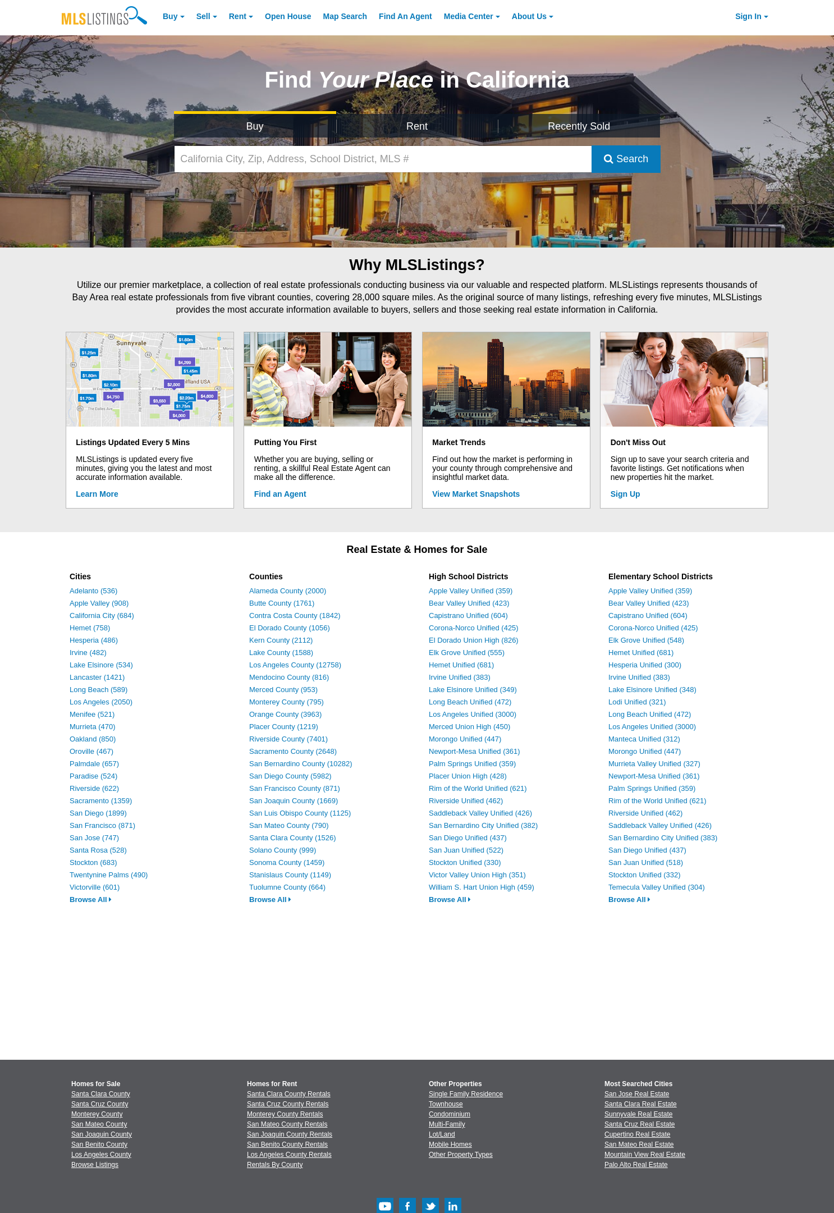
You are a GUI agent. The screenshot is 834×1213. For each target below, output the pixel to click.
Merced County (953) (283, 689)
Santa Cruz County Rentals (287, 1104)
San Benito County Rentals (287, 1144)
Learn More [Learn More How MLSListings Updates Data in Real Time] (97, 493)
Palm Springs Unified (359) (472, 763)
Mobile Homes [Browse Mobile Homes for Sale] (450, 1144)
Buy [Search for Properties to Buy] (255, 126)
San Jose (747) (94, 838)
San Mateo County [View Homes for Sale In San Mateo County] (99, 1124)
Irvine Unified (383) (460, 677)
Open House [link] (288, 16)
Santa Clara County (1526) (292, 838)
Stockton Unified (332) (644, 875)
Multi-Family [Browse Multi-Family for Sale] (447, 1124)
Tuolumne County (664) (287, 887)
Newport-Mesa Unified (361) (474, 751)
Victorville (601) (95, 887)
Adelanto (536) (93, 591)
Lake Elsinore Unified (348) (652, 689)
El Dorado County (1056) (289, 628)
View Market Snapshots (476, 493)
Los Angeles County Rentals (289, 1155)
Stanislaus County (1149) (290, 875)
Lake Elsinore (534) (101, 665)
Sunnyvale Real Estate (638, 1114)
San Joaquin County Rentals (289, 1134)
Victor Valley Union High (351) (477, 875)
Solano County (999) (282, 850)
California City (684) (102, 615)
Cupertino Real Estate (637, 1134)
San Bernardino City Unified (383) (662, 838)
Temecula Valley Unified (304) (656, 887)
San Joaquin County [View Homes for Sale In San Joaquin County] (101, 1134)
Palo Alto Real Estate (636, 1165)
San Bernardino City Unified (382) (483, 825)
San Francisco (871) (102, 825)
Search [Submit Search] (626, 158)
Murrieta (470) (93, 726)
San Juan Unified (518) (645, 862)
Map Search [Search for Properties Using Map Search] (345, 16)
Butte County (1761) (281, 603)
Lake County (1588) (281, 652)
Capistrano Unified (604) (468, 615)
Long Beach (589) (98, 689)
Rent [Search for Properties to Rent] (417, 126)
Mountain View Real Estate (644, 1155)
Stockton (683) (93, 862)
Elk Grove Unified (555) (467, 652)
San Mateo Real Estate (638, 1144)
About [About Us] (529, 16)
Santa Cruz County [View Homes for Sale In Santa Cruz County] (99, 1104)
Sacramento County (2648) (293, 751)
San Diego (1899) (98, 813)
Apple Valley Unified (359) (470, 591)
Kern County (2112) (281, 640)
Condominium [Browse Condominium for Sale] (449, 1114)
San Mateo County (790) (289, 825)
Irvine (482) (88, 652)
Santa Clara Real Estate (640, 1104)
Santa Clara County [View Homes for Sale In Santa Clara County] (100, 1094)
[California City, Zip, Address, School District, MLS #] (383, 159)
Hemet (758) (90, 628)
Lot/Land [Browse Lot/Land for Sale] (442, 1134)
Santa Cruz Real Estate (639, 1124)
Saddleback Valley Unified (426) (480, 813)
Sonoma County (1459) (286, 862)
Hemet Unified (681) (461, 665)
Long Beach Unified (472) (470, 702)
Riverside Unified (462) (466, 801)
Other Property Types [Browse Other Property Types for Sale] (461, 1155)
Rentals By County (275, 1165)
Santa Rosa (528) (98, 850)
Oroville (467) (91, 751)
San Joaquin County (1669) (293, 801)
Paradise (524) (93, 776)
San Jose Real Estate (636, 1094)
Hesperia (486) (94, 640)
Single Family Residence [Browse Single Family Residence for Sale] (466, 1094)
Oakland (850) (93, 739)
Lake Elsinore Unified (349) (473, 689)
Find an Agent (280, 493)
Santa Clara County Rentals (289, 1094)
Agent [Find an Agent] (405, 16)
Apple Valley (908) (99, 603)
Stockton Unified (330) (465, 862)
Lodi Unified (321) (637, 702)
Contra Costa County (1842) (295, 615)
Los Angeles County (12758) (295, 665)
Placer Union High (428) (468, 776)
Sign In (748, 16)
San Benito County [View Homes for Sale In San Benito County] (99, 1144)
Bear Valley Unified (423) (469, 603)
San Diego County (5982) (290, 776)
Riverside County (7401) (288, 739)
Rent (237, 16)
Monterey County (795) (286, 702)
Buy (170, 16)
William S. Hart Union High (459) (481, 887)
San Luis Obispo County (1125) (300, 813)
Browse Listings (94, 1165)
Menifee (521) (92, 714)
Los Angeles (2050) (101, 702)
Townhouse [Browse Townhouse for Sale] (446, 1104)
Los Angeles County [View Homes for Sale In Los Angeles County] (101, 1155)
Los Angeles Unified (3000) (472, 714)
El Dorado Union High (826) (474, 640)
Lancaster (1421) (97, 677)
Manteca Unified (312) (644, 739)
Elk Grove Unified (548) (646, 640)
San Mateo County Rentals (287, 1124)
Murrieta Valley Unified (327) (654, 763)
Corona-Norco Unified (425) (474, 628)
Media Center (468, 16)
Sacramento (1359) (101, 801)
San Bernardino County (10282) (300, 763)
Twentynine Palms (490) (109, 875)
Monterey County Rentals (285, 1114)
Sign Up (625, 493)
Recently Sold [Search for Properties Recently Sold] (579, 126)
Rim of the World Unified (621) (478, 788)
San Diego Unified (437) (468, 838)
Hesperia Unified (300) (644, 665)
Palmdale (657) (94, 763)
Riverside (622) (94, 788)
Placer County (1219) (283, 726)
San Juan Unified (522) (466, 850)
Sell (203, 16)
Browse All (91, 899)
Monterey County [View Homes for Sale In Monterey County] (96, 1114)
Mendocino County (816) (289, 677)
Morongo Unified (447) (465, 739)
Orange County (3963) (285, 714)
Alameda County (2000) (287, 591)
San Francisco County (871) (294, 788)
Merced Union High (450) (469, 726)
